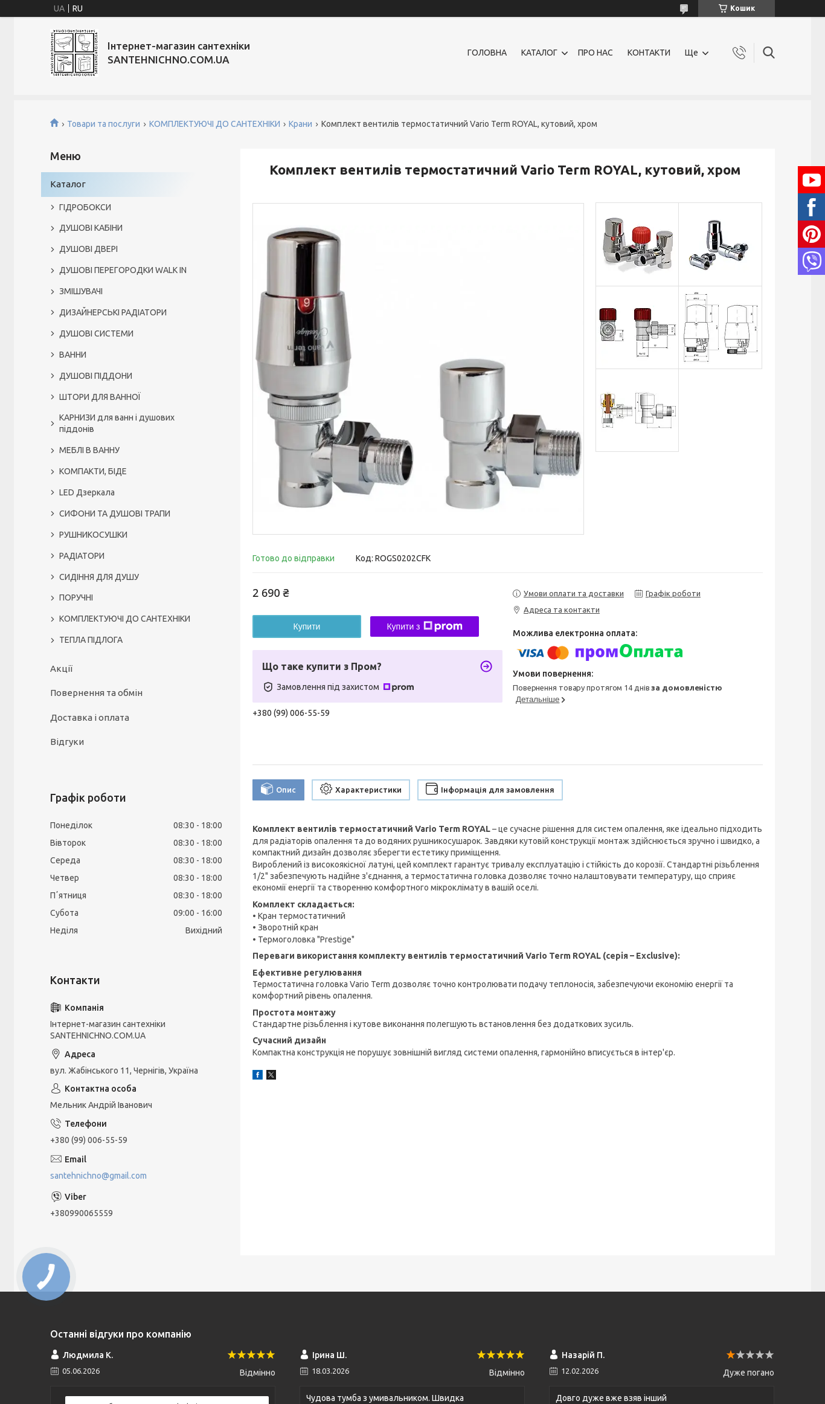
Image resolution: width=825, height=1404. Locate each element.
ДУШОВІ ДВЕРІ (88, 249)
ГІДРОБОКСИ (85, 207)
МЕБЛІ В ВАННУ (89, 450)
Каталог (68, 184)
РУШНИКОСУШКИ (93, 534)
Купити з (424, 626)
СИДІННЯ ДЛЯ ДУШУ (99, 577)
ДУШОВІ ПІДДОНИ (95, 376)
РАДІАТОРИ (81, 556)
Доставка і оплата (89, 717)
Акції (61, 668)
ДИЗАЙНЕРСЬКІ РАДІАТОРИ (113, 312)
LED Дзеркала (87, 492)
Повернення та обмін (96, 693)
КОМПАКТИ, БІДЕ (93, 471)
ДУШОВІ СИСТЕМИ (96, 333)
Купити (307, 626)
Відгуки (67, 741)
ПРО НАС (595, 52)
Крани (300, 124)
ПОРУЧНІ (76, 597)
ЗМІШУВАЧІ (81, 291)
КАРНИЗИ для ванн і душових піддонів (117, 423)
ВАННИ (72, 354)
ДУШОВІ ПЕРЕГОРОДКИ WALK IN (123, 270)
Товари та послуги (103, 124)
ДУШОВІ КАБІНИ (91, 228)
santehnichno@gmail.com (98, 1175)
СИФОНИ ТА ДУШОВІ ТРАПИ (114, 513)
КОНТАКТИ (649, 52)
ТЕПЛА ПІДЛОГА (91, 640)
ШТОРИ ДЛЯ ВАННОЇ (100, 397)
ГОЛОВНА (487, 52)
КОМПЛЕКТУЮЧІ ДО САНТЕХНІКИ (214, 124)
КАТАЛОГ (539, 52)
